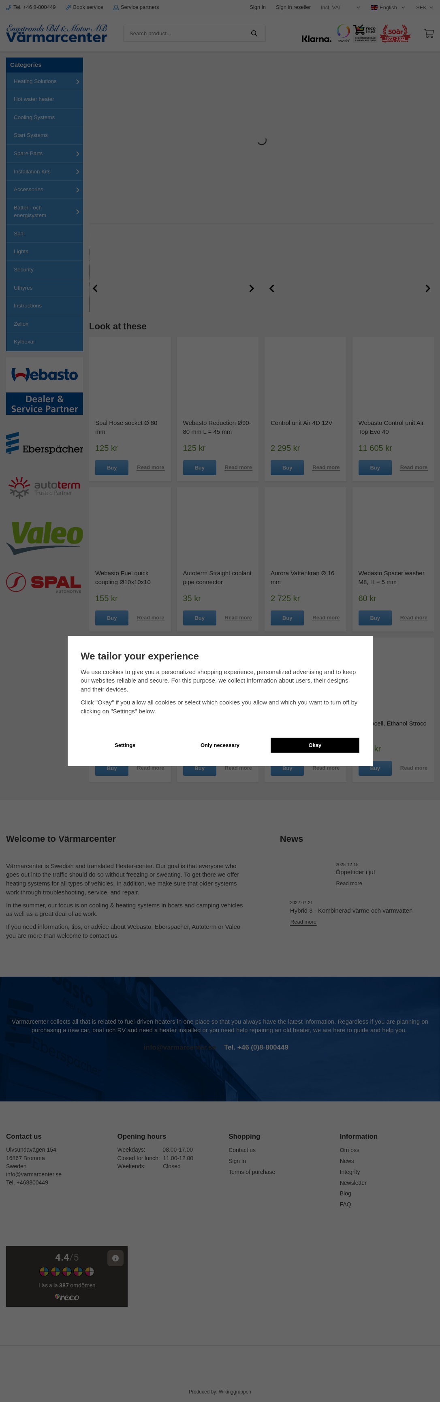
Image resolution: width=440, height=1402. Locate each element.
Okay (314, 745)
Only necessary (220, 745)
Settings (125, 745)
